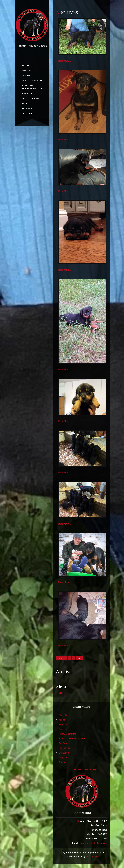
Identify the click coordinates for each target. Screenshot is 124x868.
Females (27, 70)
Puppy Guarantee (32, 80)
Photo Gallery (30, 98)
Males (25, 65)
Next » (79, 658)
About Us (27, 60)
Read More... (64, 61)
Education (28, 103)
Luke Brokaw (92, 856)
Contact (27, 113)
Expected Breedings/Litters (33, 87)
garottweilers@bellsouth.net (93, 843)
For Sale (27, 93)
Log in (62, 693)
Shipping (27, 108)
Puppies (26, 75)
